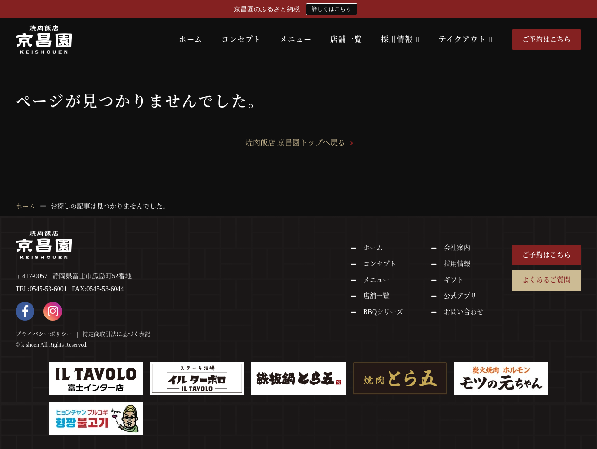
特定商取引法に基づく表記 (116, 334)
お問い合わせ (463, 312)
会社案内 (457, 247)
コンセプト (241, 39)
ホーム (190, 39)
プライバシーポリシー (44, 334)
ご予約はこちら (546, 39)
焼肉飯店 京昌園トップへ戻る (295, 143)
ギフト (454, 279)
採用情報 (400, 39)
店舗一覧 (346, 39)
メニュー (295, 39)
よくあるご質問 (546, 279)
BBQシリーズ (383, 312)
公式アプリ (460, 295)
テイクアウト (466, 39)
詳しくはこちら (331, 9)
